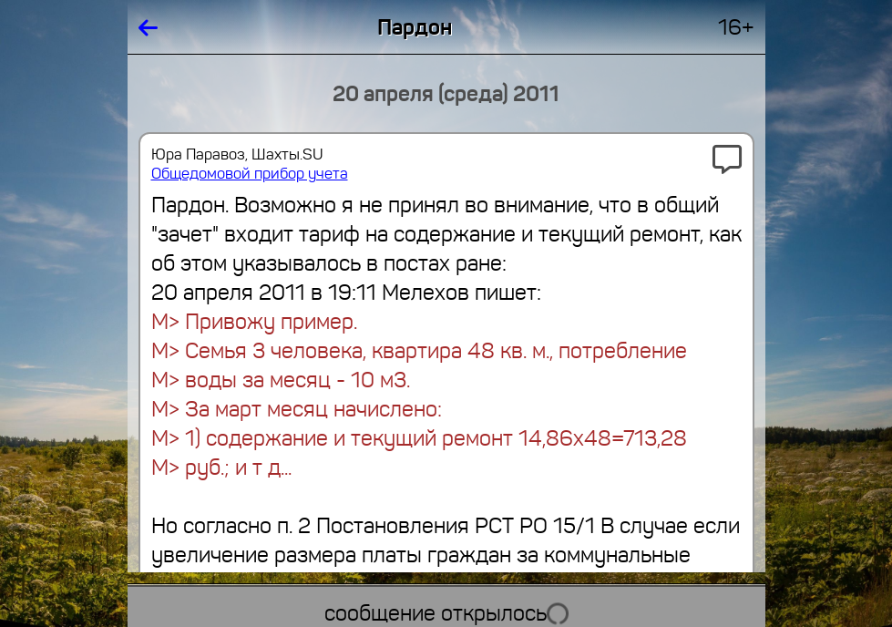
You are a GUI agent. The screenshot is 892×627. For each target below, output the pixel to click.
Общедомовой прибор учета (249, 173)
